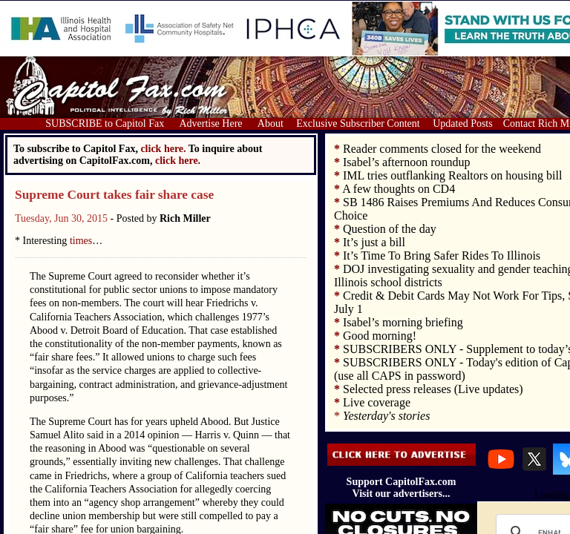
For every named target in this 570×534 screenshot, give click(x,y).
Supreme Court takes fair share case (114, 195)
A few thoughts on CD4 (398, 188)
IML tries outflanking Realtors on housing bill (452, 175)
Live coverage (376, 402)
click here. (177, 160)
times (81, 240)
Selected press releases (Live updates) (433, 389)
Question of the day (389, 228)
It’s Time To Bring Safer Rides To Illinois (441, 255)
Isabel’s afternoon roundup (407, 162)
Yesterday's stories (386, 415)
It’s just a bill (374, 242)
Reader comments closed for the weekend (442, 148)
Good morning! (379, 335)
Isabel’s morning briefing (403, 322)
